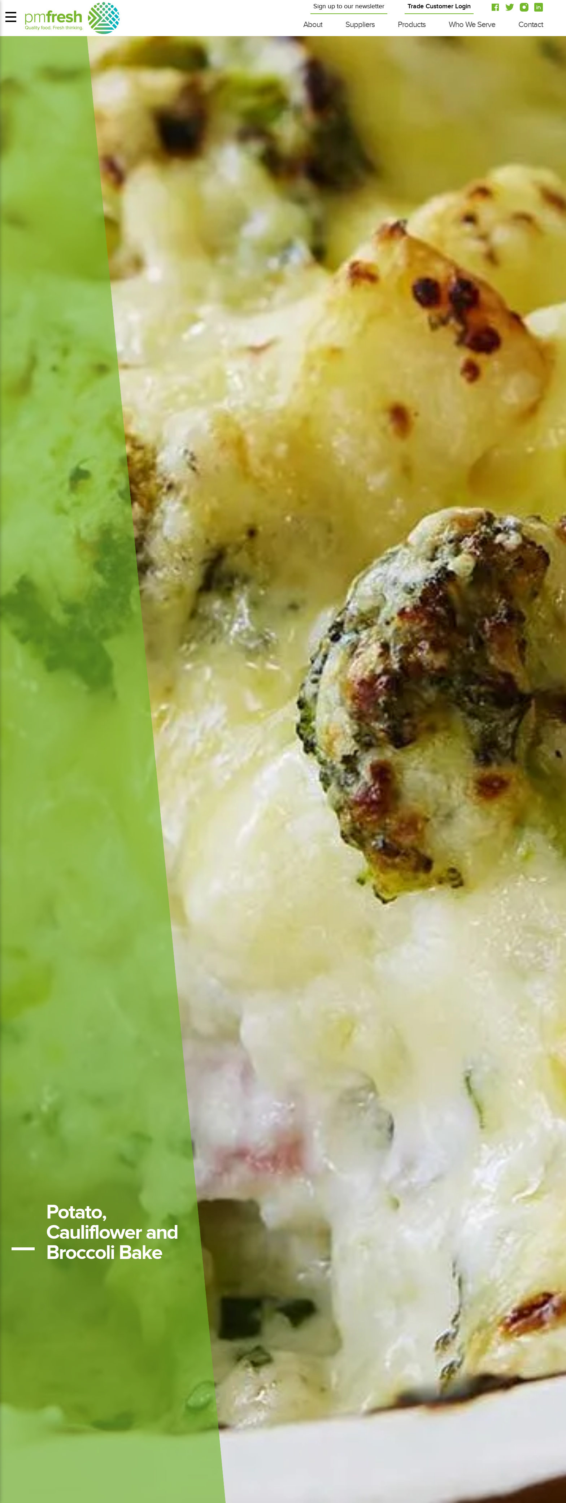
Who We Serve (472, 25)
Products (412, 25)
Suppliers (360, 25)
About (312, 25)
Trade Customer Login (439, 6)
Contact (530, 25)
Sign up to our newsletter (348, 6)
